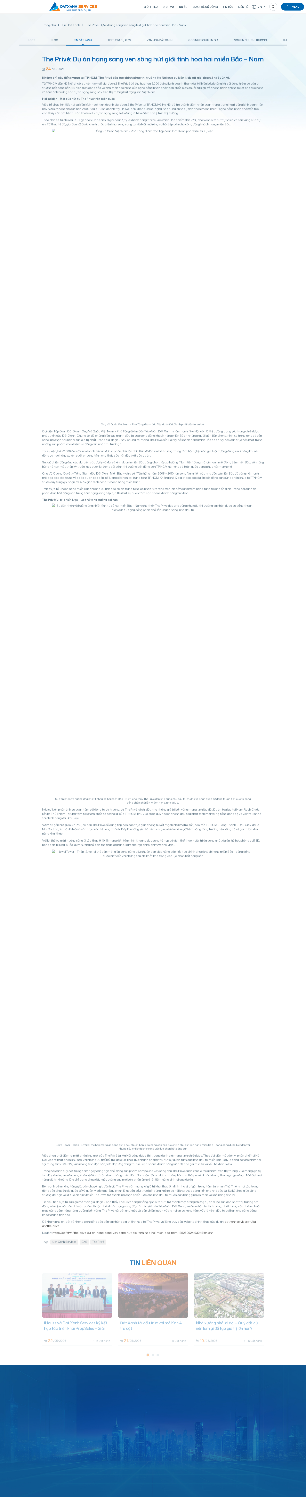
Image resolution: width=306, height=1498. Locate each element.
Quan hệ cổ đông (203, 7)
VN (256, 7)
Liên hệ (242, 7)
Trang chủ (49, 25)
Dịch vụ (167, 7)
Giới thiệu (149, 7)
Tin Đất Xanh (71, 25)
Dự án (182, 7)
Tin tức (226, 7)
